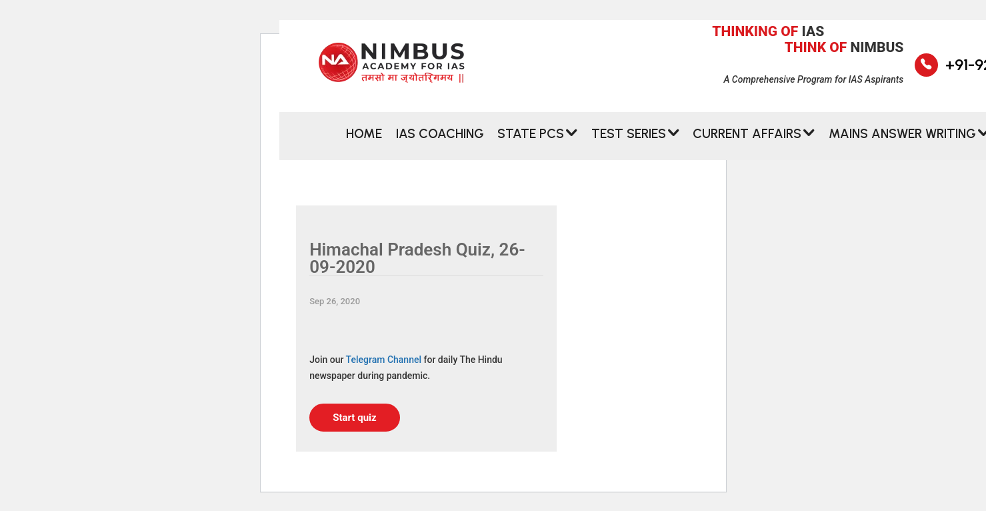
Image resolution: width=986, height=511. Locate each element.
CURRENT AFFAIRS (747, 139)
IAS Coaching (440, 139)
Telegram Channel (383, 359)
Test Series (628, 139)
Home (364, 139)
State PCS (530, 139)
